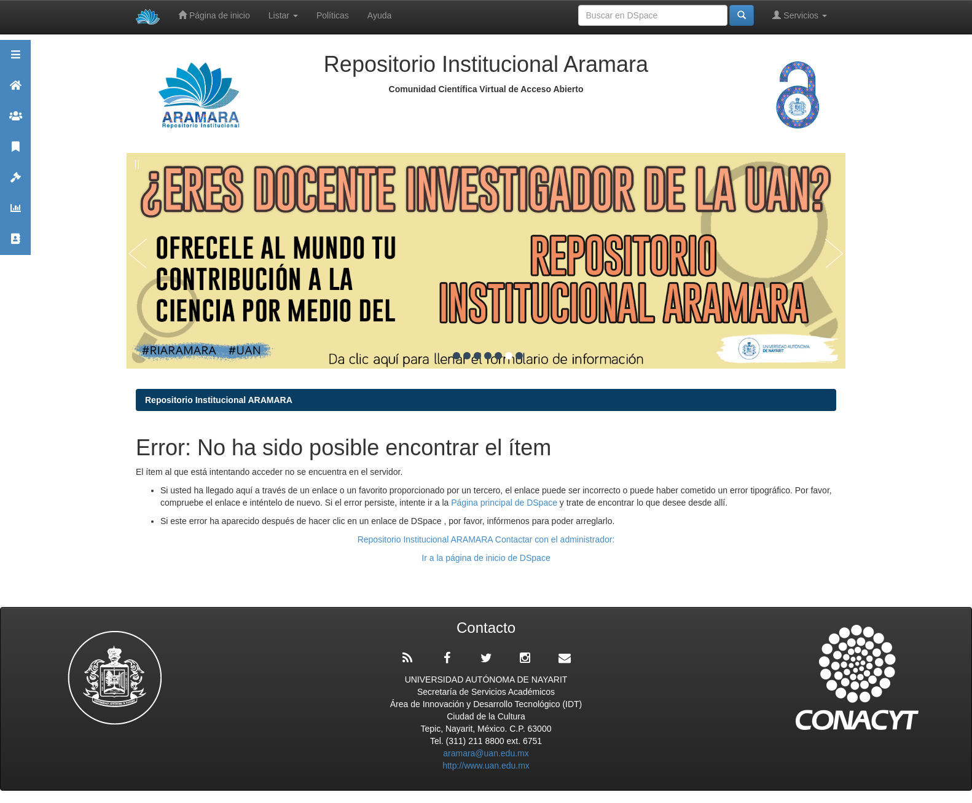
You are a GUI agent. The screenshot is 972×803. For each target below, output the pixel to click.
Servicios (799, 15)
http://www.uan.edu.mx (486, 765)
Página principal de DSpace (505, 502)
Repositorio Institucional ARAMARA (218, 400)
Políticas (332, 15)
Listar (283, 15)
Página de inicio (214, 15)
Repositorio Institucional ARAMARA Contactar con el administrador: (486, 539)
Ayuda (379, 15)
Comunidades (15, 121)
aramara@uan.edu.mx (486, 753)
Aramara (15, 90)
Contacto (15, 244)
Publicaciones (15, 152)
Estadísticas (15, 213)
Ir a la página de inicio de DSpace (485, 558)
